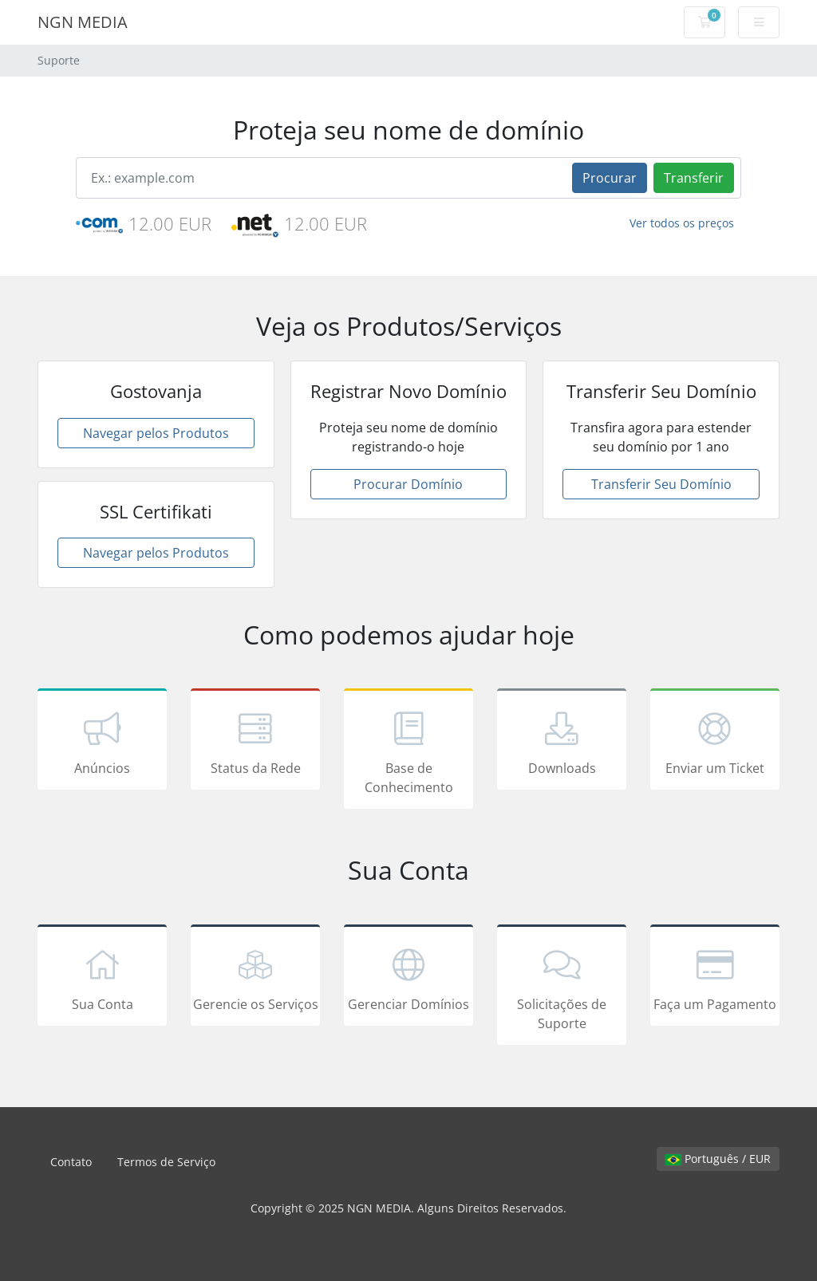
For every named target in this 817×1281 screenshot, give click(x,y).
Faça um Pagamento (715, 978)
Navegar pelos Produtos (156, 433)
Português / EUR (718, 1158)
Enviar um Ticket (715, 742)
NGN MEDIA (82, 22)
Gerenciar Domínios (408, 978)
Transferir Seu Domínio (661, 484)
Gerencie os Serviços (255, 978)
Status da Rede (255, 742)
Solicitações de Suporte (561, 987)
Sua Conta (102, 978)
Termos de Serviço (166, 1161)
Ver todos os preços (682, 223)
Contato (71, 1161)
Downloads (561, 742)
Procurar (609, 178)
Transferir (694, 178)
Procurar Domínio (408, 484)
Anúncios (102, 742)
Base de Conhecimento (408, 751)
